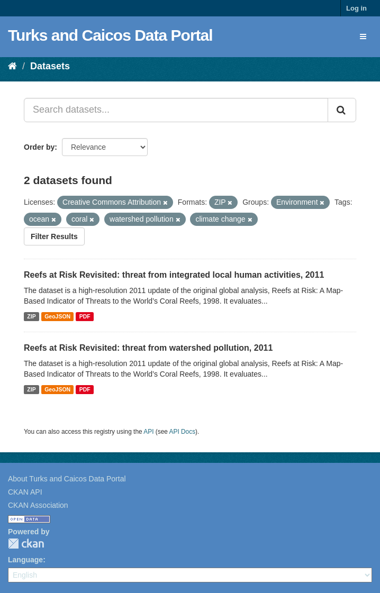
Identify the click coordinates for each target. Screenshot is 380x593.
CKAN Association (38, 505)
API (148, 431)
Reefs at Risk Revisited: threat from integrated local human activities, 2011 (174, 274)
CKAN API (25, 492)
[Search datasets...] (176, 110)
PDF (85, 316)
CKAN (26, 543)
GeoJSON (57, 316)
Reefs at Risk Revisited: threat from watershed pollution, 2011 (148, 347)
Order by (39, 147)
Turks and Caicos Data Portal (110, 35)
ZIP (31, 316)
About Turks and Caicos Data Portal (67, 479)
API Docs (182, 431)
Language (25, 559)
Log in (356, 8)
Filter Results (54, 236)
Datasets (50, 66)
